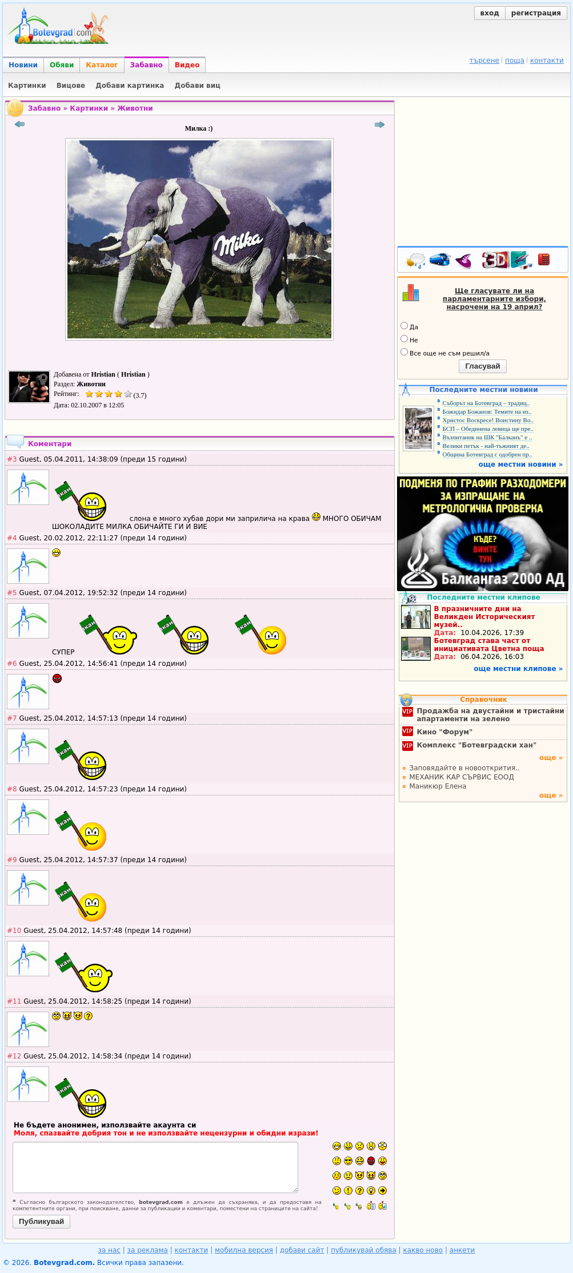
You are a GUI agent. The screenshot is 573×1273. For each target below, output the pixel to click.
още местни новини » (521, 464)
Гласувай (482, 366)
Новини (23, 65)
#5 (12, 593)
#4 (12, 538)
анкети (462, 1250)
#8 (12, 789)
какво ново (423, 1250)
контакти (547, 60)
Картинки (89, 108)
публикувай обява (363, 1250)
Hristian (104, 374)
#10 (14, 931)
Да (409, 326)
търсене (484, 60)
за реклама (147, 1250)
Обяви (62, 65)
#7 (12, 718)
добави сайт (302, 1250)
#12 (14, 1056)
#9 (12, 860)
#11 (14, 1001)
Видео (187, 65)
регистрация (536, 13)
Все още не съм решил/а (445, 352)
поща (514, 60)
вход (489, 13)
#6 (12, 664)
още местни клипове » (518, 669)
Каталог (102, 65)
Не (409, 339)
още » (551, 758)
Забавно (146, 65)
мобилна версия (244, 1250)
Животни (135, 108)
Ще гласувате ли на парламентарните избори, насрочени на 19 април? (494, 299)
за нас (109, 1250)
